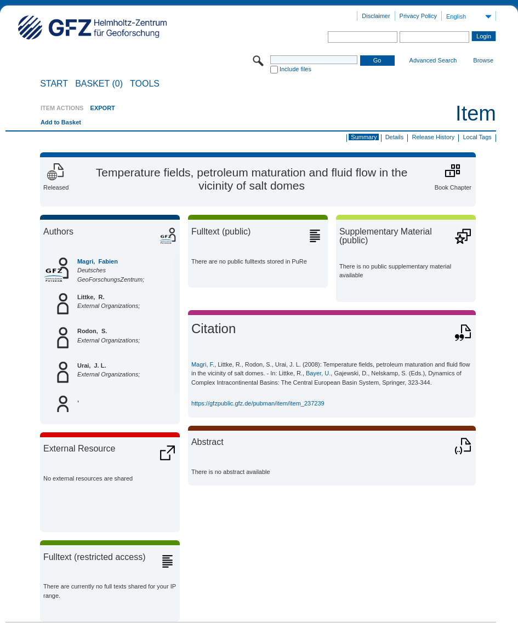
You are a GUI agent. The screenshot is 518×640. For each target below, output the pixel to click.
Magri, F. (202, 364)
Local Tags (477, 137)
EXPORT (102, 108)
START (54, 83)
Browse (483, 60)
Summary (364, 137)
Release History (433, 137)
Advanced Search (433, 60)
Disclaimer (376, 16)
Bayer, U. (318, 373)
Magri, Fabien (97, 261)
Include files (295, 69)
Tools (145, 83)
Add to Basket (61, 122)
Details (394, 137)
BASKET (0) (99, 83)
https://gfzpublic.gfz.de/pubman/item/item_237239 (258, 403)
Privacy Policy (418, 16)
